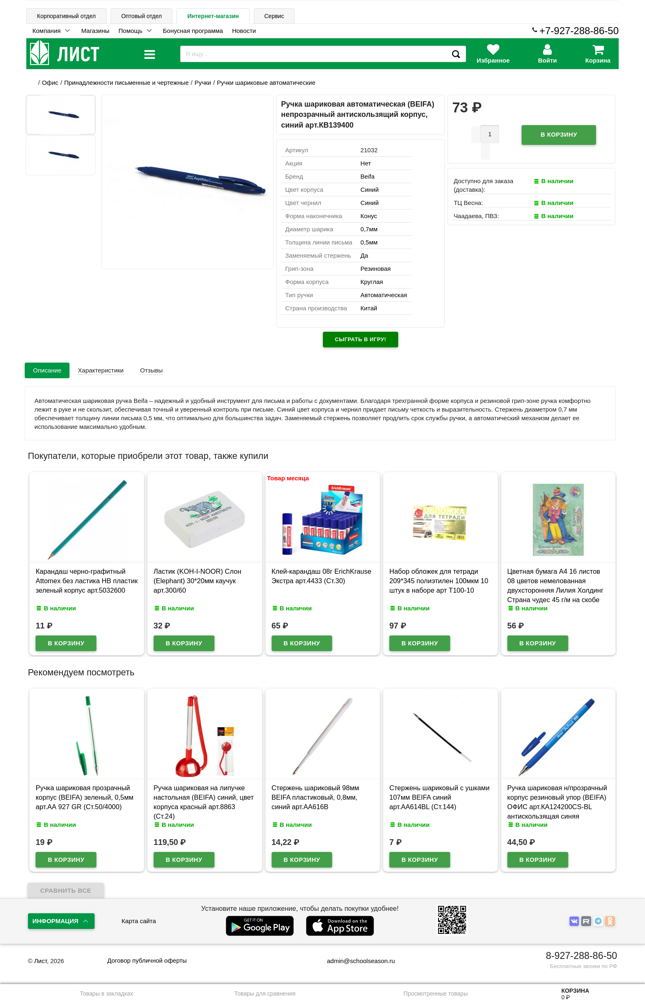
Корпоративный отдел (66, 16)
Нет (365, 163)
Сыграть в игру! (360, 339)
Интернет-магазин (213, 16)
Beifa (367, 176)
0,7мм (368, 229)
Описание (47, 370)
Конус (368, 215)
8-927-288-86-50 (581, 955)
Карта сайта (139, 920)
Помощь (130, 30)
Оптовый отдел (141, 16)
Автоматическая (383, 294)
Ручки (203, 82)
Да (364, 255)
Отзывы (151, 370)
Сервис (274, 16)
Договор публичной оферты (147, 960)
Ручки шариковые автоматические (266, 82)
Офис (50, 82)
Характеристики (100, 370)
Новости (244, 30)
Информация (55, 920)
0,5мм (368, 242)
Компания (46, 30)
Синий (369, 189)
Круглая (371, 281)
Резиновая (375, 268)
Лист (40, 960)
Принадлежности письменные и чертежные (126, 82)
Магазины (95, 30)
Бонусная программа (193, 30)
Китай (368, 308)
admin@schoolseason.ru (355, 960)
